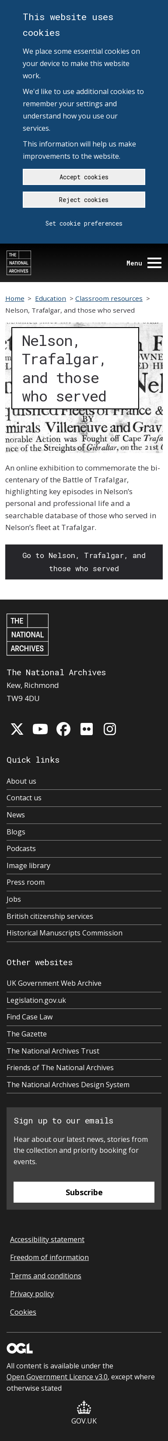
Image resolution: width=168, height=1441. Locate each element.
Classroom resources (109, 298)
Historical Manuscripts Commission (64, 933)
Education (50, 298)
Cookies (23, 1312)
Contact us (24, 797)
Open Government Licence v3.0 (57, 1377)
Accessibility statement (47, 1239)
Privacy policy (32, 1293)
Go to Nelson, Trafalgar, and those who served (84, 561)
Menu (143, 263)
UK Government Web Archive (54, 983)
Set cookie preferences (84, 223)
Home (14, 298)
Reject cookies (83, 199)
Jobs (14, 899)
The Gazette (27, 1034)
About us (21, 781)
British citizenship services (50, 916)
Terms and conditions (45, 1276)
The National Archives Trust (53, 1051)
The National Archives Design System (68, 1084)
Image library (28, 865)
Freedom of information (49, 1257)
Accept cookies (84, 177)
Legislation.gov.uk (36, 1000)
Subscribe (84, 1192)
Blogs (16, 832)
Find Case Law (29, 1017)
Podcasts (21, 848)
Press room (26, 882)
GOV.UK (84, 1413)
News (16, 815)
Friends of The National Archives (60, 1067)
